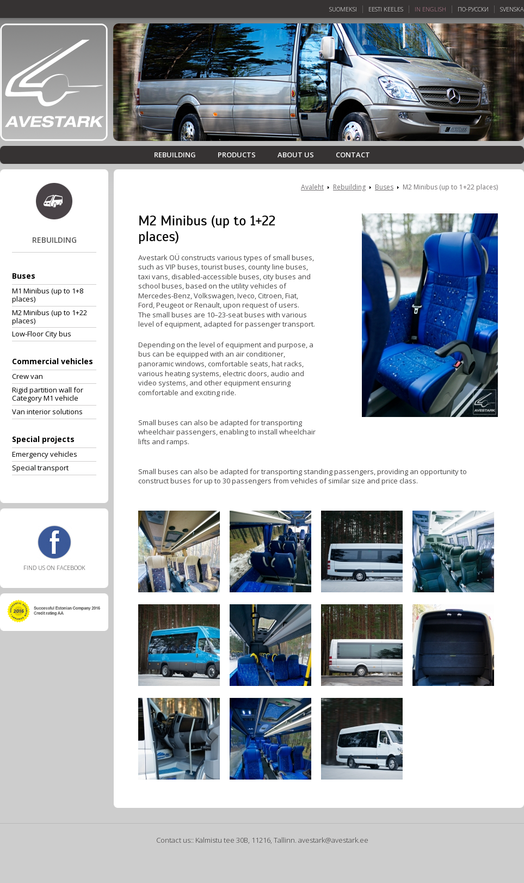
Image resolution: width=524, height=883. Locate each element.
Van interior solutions (47, 411)
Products (237, 155)
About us (296, 155)
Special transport (40, 468)
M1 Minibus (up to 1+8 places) (47, 295)
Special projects (43, 439)
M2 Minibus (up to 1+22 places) (49, 317)
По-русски (473, 9)
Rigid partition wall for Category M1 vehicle (47, 394)
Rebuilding (175, 155)
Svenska (512, 9)
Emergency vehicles (44, 454)
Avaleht (312, 187)
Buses (23, 276)
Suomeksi (343, 9)
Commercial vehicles (52, 361)
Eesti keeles (385, 9)
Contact (353, 155)
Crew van (27, 376)
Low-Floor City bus (41, 334)
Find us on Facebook (54, 548)
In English (430, 9)
